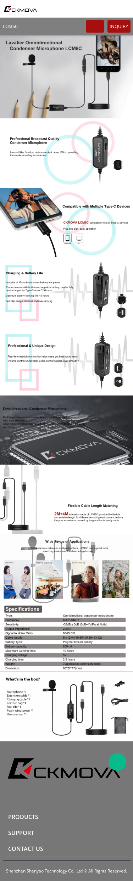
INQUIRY (119, 26)
